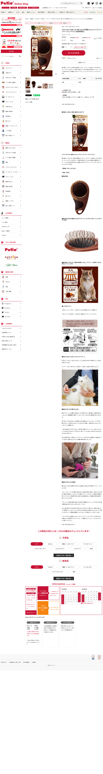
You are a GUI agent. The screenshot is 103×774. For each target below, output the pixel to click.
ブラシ (47, 18)
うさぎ (17, 12)
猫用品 (10, 12)
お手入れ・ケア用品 (39, 18)
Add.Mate (92, 12)
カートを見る (97, 8)
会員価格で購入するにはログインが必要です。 (74, 44)
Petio (35, 23)
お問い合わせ (4, 662)
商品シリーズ (30, 12)
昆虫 (23, 12)
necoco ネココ (29, 23)
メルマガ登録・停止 (33, 7)
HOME (26, 18)
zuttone (99, 12)
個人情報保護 (26, 662)
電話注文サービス (7, 349)
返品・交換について (7, 341)
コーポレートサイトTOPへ (61, 7)
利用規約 (34, 662)
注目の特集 (41, 12)
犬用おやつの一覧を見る (63, 555)
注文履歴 (14, 7)
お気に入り (86, 7)
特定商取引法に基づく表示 (9, 345)
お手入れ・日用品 (58, 23)
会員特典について (47, 7)
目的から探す (51, 12)
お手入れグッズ (44, 23)
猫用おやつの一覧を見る (63, 578)
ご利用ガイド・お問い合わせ (66, 12)
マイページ (5, 7)
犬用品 (3, 12)
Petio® (86, 12)
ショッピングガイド (6, 328)
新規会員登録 (22, 7)
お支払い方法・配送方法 (8, 336)
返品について (99, 58)
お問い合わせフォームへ (31, 612)
